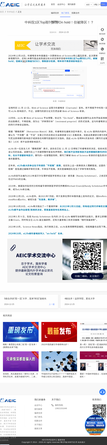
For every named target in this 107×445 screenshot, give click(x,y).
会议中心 (61, 4)
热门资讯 (65, 13)
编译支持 (55, 13)
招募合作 (75, 13)
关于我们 (55, 21)
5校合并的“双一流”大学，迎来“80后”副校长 (25, 298)
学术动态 (11, 12)
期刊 (80, 55)
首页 (53, 4)
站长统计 (81, 442)
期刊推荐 (72, 4)
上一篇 (52, 304)
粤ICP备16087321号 (68, 442)
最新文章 (38, 428)
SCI (24, 61)
